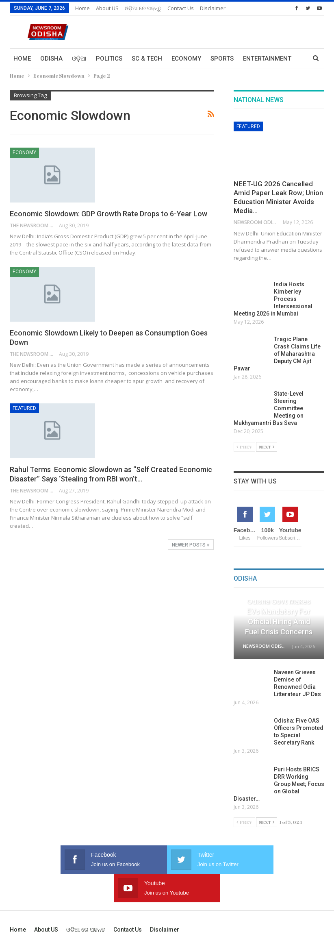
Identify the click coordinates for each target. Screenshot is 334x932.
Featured (24, 408)
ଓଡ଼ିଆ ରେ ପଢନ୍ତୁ (143, 8)
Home (82, 8)
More (251, 58)
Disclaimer (213, 8)
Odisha (51, 58)
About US (107, 8)
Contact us (180, 8)
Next (266, 447)
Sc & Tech (147, 58)
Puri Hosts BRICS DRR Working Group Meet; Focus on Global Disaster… (279, 784)
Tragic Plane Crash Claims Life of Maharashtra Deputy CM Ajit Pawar (277, 354)
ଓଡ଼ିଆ (79, 58)
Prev (244, 447)
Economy (186, 58)
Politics (109, 58)
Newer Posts (191, 545)
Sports (222, 58)
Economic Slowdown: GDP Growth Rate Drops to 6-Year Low (108, 213)
